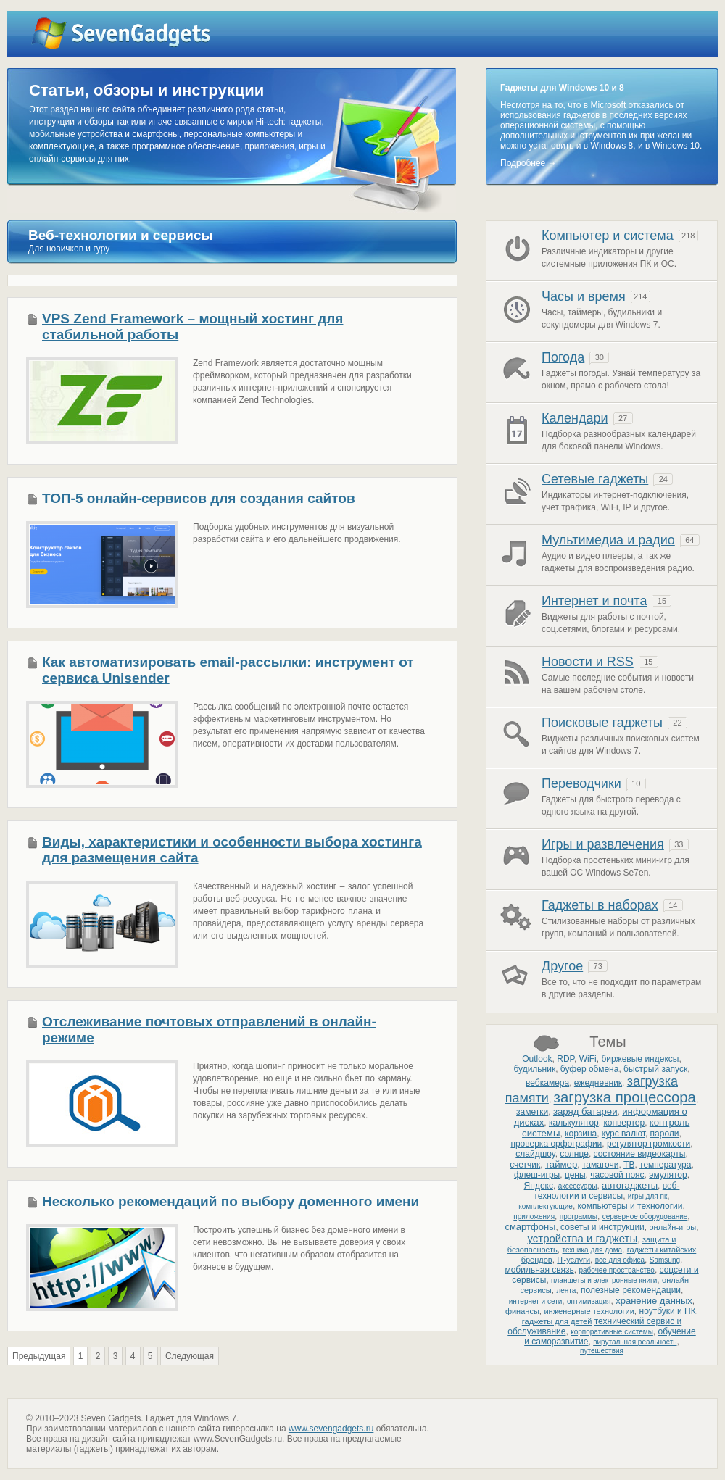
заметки (532, 1112)
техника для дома (593, 1250)
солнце (574, 1154)
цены (575, 1175)
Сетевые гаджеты (595, 479)
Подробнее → (528, 163)
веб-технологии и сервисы (606, 1191)
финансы (522, 1311)
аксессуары (577, 1186)
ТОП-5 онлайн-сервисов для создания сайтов (198, 498)
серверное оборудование (645, 1217)
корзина (581, 1133)
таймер (561, 1164)
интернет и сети (536, 1301)
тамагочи (600, 1165)
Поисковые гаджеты (602, 722)
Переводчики (581, 783)
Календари (575, 418)
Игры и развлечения (603, 844)
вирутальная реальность (634, 1342)
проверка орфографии (556, 1144)
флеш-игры (537, 1175)
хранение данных (654, 1300)
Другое (562, 966)
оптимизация (588, 1301)
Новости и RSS (588, 661)
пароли (664, 1133)
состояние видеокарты (640, 1154)
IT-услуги (573, 1259)
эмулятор (668, 1175)
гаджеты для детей (557, 1321)
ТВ (629, 1165)
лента (566, 1290)
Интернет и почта (594, 601)
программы (578, 1217)
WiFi (588, 1059)
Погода (563, 357)
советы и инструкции (602, 1227)
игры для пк (647, 1196)
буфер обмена (589, 1069)
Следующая (189, 1356)
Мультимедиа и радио (608, 540)
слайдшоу (535, 1154)
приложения (534, 1217)
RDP (565, 1059)
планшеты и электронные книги (604, 1280)
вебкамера (547, 1083)
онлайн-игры (672, 1227)
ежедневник (598, 1083)
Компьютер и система (608, 235)
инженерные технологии (589, 1311)
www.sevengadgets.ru (331, 1428)
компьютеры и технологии (630, 1206)
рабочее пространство (616, 1270)
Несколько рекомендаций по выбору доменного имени (230, 1201)
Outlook (537, 1059)
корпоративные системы (612, 1332)
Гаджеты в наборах (600, 905)
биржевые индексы (640, 1059)
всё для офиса (620, 1260)
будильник (534, 1069)
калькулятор (574, 1123)
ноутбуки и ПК (667, 1311)
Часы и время (584, 296)
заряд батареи (585, 1111)
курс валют (623, 1133)
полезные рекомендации (631, 1290)
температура (665, 1165)
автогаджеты (630, 1185)
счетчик (525, 1165)
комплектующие (545, 1206)
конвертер (624, 1123)
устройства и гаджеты (582, 1238)
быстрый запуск (655, 1069)
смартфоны (530, 1226)
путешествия (602, 1351)
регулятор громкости (648, 1144)
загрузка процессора (625, 1097)
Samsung (665, 1260)
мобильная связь (539, 1270)
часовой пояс (617, 1175)
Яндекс (538, 1186)
